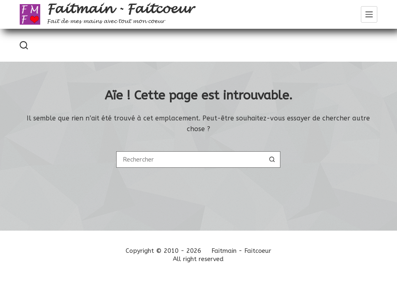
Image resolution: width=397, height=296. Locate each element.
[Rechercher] (24, 45)
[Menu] (369, 14)
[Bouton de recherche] (272, 159)
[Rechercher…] (190, 159)
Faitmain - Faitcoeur (120, 9)
